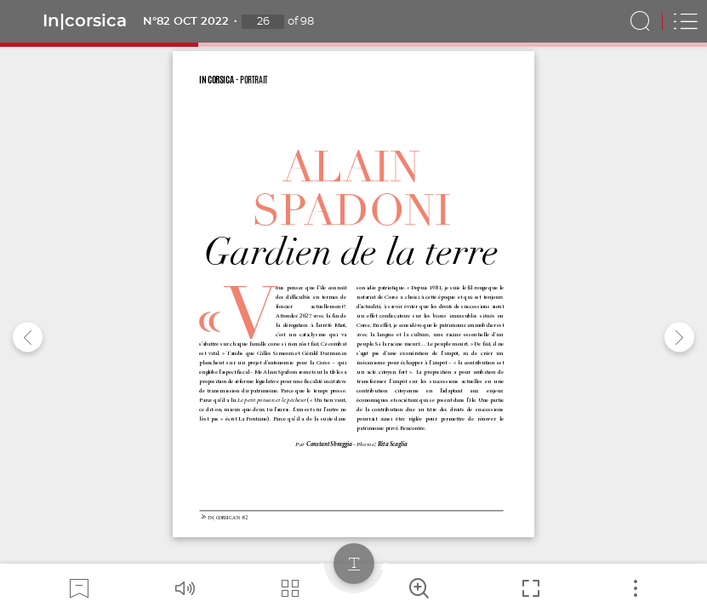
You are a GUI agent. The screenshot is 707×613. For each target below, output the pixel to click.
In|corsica (85, 21)
